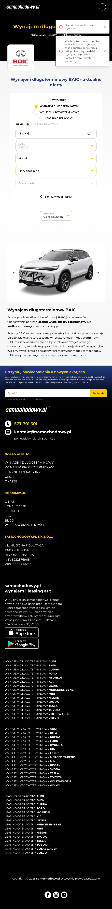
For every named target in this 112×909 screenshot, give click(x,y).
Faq (8, 516)
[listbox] (56, 216)
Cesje (9, 477)
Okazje (11, 481)
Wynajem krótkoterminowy (59, 112)
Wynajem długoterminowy (59, 106)
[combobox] (56, 146)
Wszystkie (59, 100)
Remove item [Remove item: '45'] (27, 147)
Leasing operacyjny (59, 118)
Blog (9, 520)
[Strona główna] (23, 7)
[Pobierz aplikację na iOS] (22, 632)
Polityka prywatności (24, 525)
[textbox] (31, 147)
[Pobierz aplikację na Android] (22, 644)
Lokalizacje (15, 506)
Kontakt (12, 511)
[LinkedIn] (64, 894)
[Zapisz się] (98, 393)
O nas (10, 502)
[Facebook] (48, 894)
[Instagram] (56, 894)
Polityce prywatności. (37, 399)
